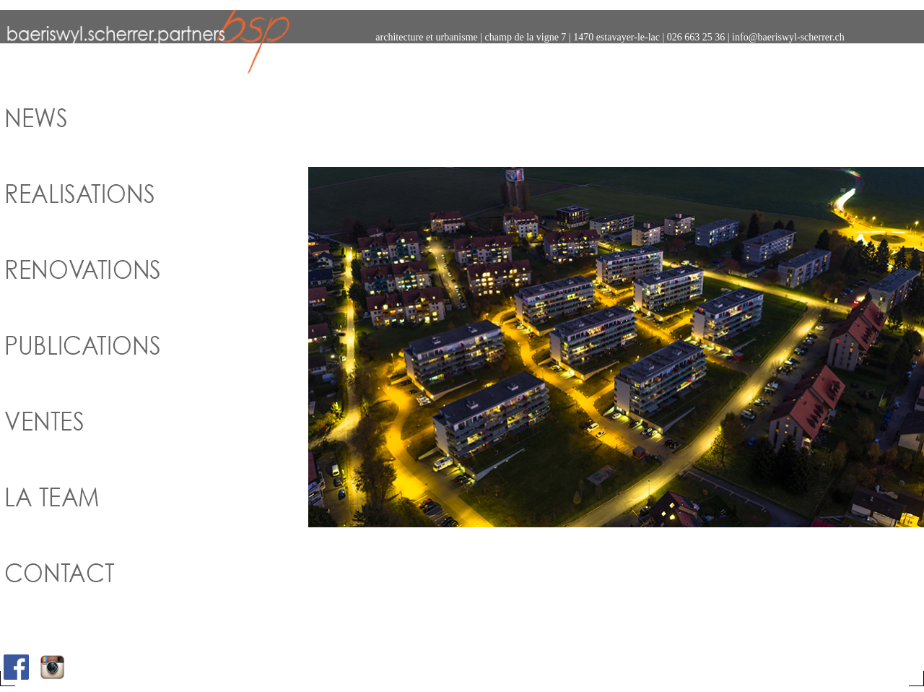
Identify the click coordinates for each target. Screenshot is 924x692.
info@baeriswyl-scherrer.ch (788, 37)
